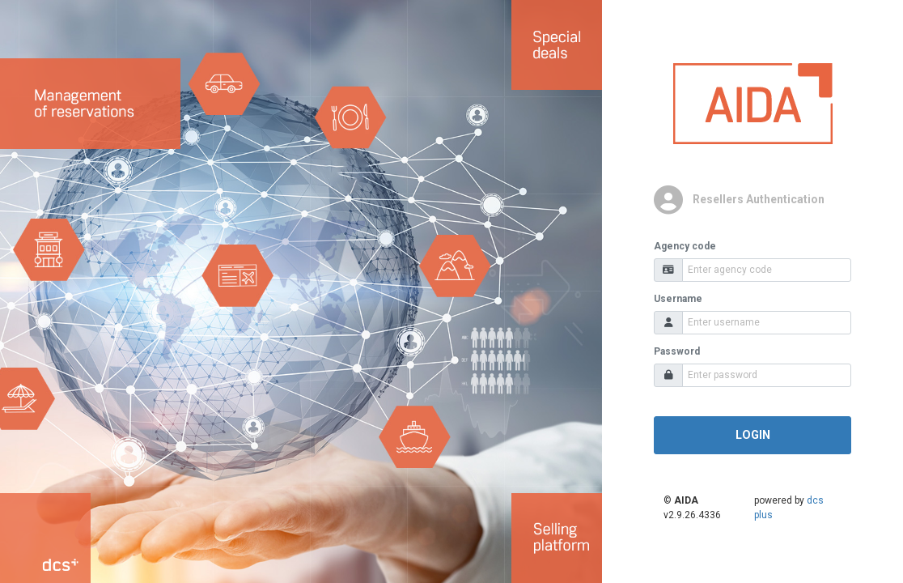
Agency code (685, 246)
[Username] (766, 322)
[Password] (766, 375)
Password (677, 351)
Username (678, 298)
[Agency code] (766, 270)
